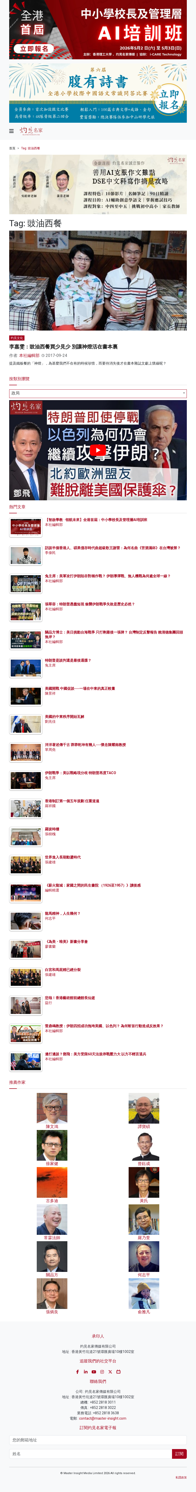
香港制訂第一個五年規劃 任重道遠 (72, 801)
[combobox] (98, 393)
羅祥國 (50, 806)
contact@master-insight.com (102, 1418)
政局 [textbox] (15, 393)
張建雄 (50, 862)
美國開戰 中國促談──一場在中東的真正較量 (80, 688)
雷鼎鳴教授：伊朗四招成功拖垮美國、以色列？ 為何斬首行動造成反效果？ (104, 1026)
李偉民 (50, 553)
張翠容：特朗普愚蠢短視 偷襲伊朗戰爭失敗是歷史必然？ (90, 604)
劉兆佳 (50, 721)
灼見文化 (17, 338)
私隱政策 (181, 1477)
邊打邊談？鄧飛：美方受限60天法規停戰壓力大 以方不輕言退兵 (95, 1054)
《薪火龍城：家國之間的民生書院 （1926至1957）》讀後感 (93, 885)
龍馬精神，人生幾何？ (63, 913)
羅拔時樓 (52, 829)
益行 (48, 1003)
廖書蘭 (50, 946)
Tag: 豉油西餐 (30, 148)
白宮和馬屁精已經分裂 (63, 970)
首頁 (12, 148)
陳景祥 (50, 693)
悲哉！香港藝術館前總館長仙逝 (70, 998)
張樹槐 (50, 834)
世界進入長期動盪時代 (63, 857)
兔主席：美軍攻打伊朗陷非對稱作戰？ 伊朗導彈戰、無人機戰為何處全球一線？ (108, 576)
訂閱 (179, 1453)
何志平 (50, 918)
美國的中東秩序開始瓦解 (64, 717)
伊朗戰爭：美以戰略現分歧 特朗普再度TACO (80, 773)
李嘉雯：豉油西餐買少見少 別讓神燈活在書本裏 (63, 347)
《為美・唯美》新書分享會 (66, 942)
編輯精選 (52, 890)
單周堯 (50, 750)
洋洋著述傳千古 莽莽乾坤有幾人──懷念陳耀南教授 (85, 745)
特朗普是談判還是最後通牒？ (68, 660)
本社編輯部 (29, 355)
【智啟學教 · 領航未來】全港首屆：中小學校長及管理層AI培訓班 (96, 520)
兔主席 (50, 665)
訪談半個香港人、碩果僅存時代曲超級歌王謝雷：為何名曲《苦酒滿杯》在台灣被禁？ (113, 548)
